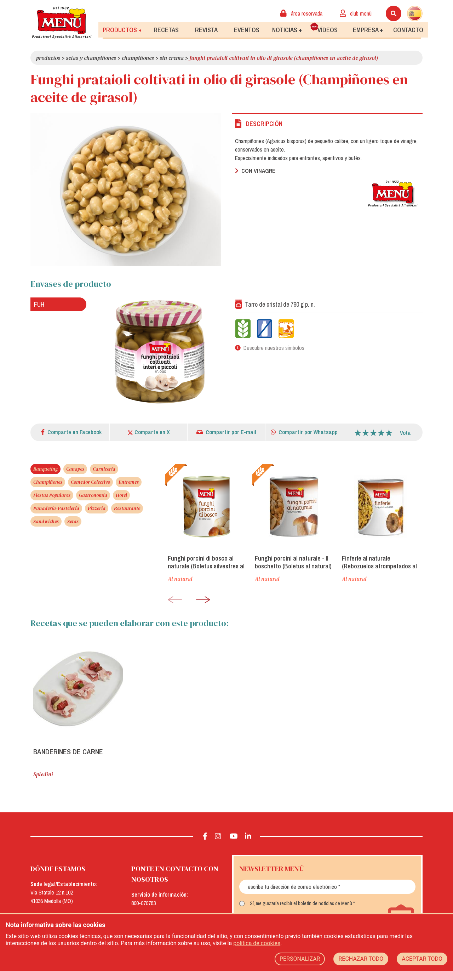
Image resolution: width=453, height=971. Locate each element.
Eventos (246, 29)
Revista (206, 29)
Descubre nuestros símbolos (273, 348)
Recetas (166, 29)
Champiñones (138, 58)
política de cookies (256, 943)
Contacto (408, 29)
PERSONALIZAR (300, 958)
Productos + (122, 29)
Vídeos (324, 28)
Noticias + (287, 29)
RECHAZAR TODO (360, 958)
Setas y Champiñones (91, 58)
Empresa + (368, 29)
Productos (48, 58)
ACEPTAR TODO (422, 958)
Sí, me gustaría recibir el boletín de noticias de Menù (301, 903)
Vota (405, 433)
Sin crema (172, 58)
